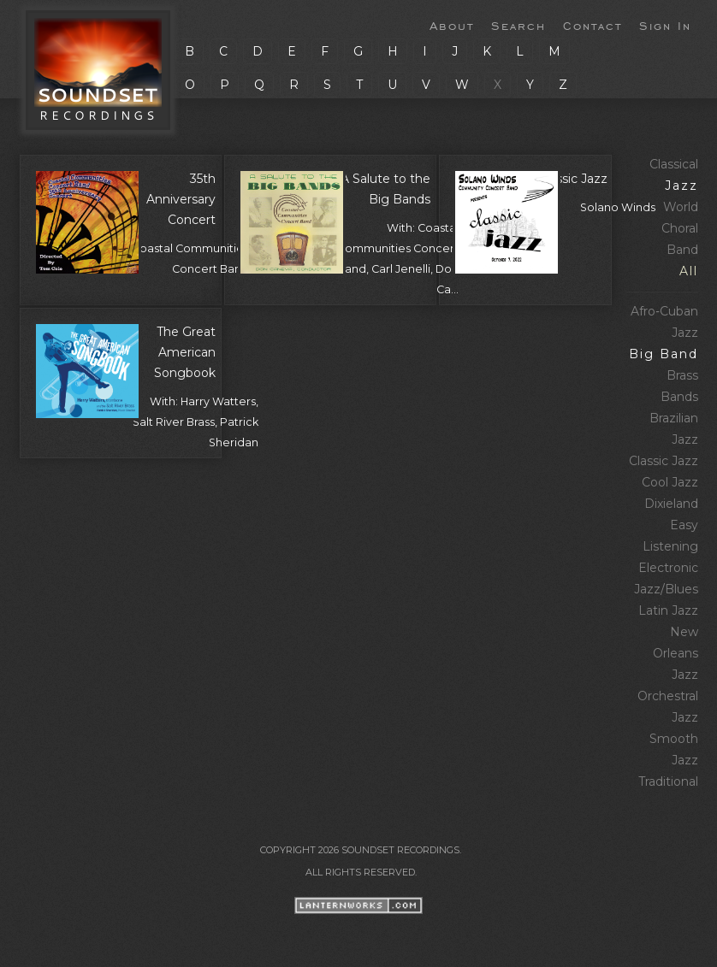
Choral (679, 228)
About (452, 25)
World (680, 207)
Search (518, 25)
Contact (592, 25)
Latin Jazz (668, 610)
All (688, 271)
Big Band (663, 354)
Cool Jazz (670, 482)
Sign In (665, 25)
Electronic (668, 567)
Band (682, 249)
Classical (673, 164)
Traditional (668, 781)
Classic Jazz (663, 461)
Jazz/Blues (666, 589)
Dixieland (671, 503)
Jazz (681, 185)
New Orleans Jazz (675, 653)
